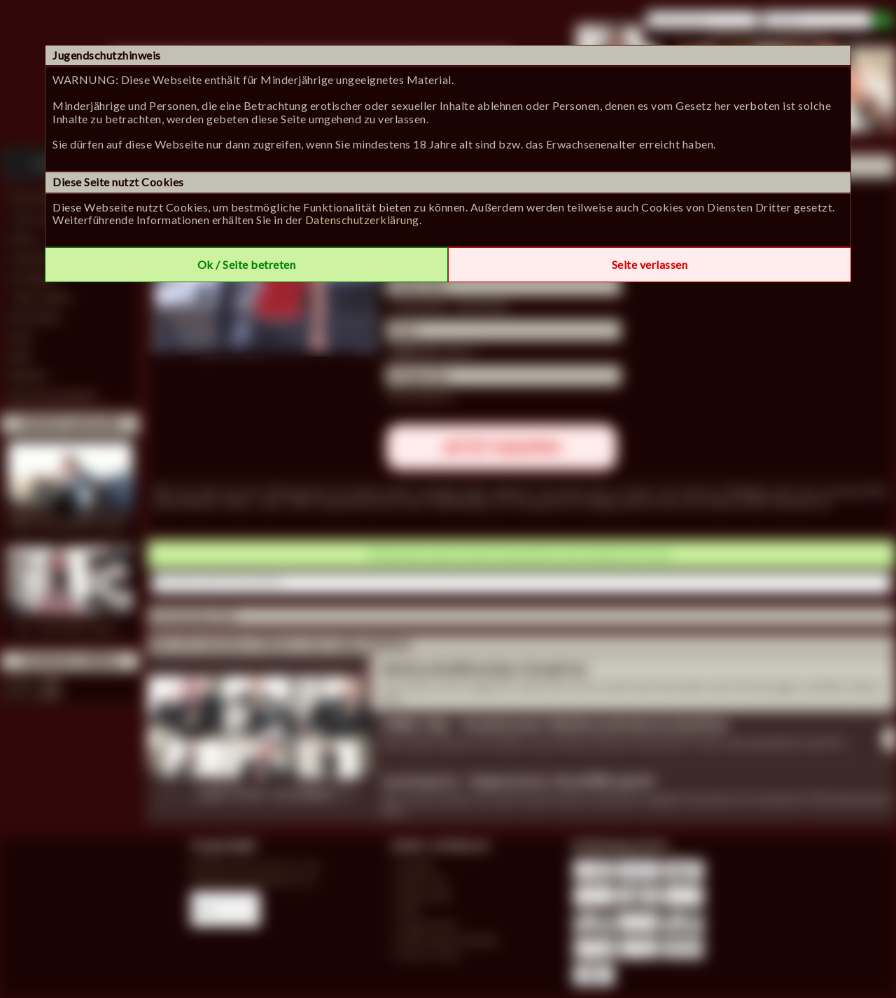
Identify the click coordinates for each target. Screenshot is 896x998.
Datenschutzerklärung (362, 219)
